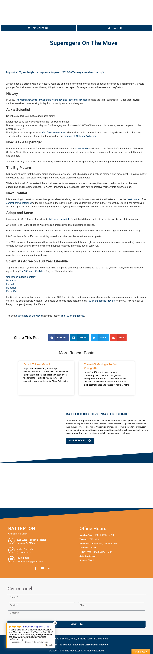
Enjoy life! (11, 291)
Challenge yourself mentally (21, 276)
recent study (81, 148)
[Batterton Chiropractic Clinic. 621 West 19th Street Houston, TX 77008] (76, 485)
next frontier (133, 199)
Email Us (23, 558)
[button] (58, 337)
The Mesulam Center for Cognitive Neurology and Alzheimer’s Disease (52, 99)
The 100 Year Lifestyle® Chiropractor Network (83, 644)
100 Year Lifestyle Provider (101, 300)
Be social (11, 287)
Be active (11, 280)
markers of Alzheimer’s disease (80, 136)
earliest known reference (19, 203)
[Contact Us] (11, 550)
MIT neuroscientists (60, 219)
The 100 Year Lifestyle (31, 271)
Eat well (10, 284)
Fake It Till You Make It (37, 364)
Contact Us (25, 548)
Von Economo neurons (54, 132)
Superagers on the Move (29, 315)
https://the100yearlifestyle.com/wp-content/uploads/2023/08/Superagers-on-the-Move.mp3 (55, 72)
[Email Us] (11, 559)
